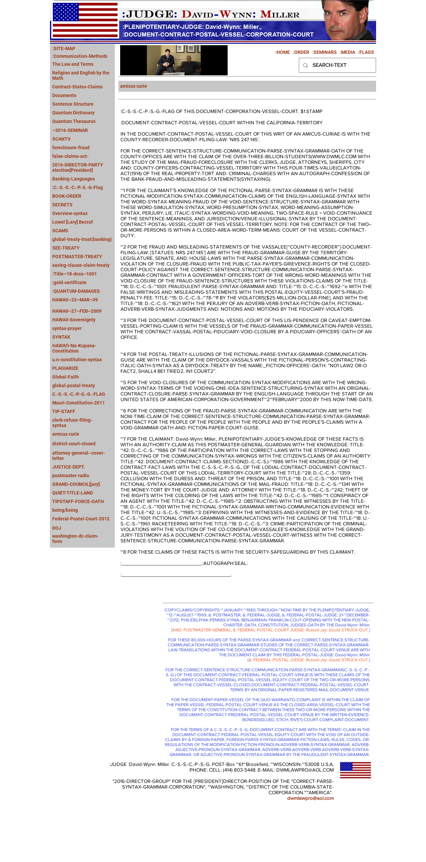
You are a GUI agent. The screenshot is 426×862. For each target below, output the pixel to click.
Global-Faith (65, 376)
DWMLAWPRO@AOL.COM (305, 770)
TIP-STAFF (63, 411)
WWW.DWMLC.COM (334, 156)
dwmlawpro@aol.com (310, 798)
